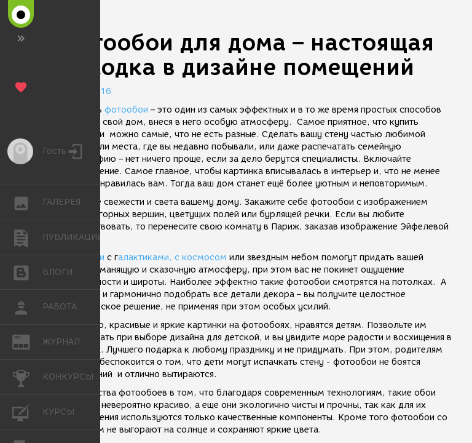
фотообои (125, 110)
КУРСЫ (27, 411)
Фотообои (82, 257)
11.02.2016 (86, 91)
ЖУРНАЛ (27, 341)
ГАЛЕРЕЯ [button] (27, 202)
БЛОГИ (27, 271)
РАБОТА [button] (27, 307)
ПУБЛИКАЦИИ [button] (27, 237)
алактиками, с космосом (172, 257)
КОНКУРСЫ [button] (27, 377)
